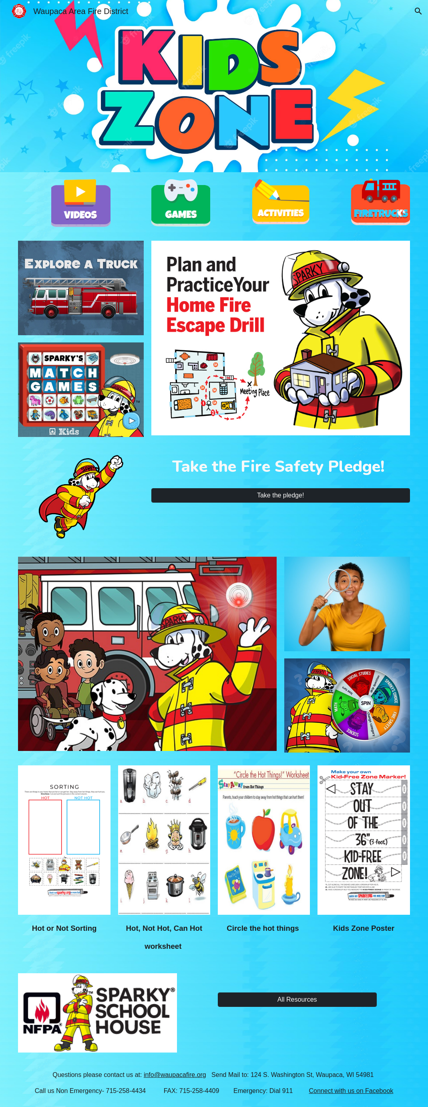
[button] (418, 11)
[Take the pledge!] (281, 495)
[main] (280, 469)
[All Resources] (297, 1000)
